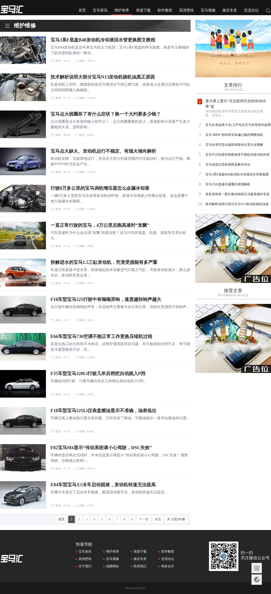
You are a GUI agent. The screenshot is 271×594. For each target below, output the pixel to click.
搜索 (268, 11)
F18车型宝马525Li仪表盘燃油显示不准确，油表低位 (103, 410)
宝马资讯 (100, 10)
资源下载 (143, 10)
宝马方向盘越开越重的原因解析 (227, 184)
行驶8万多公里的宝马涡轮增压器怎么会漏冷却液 (100, 188)
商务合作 (167, 566)
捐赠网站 (112, 566)
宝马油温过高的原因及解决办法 (227, 164)
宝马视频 (208, 10)
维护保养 (121, 10)
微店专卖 (229, 10)
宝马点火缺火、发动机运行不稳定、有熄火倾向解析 (103, 151)
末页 (158, 519)
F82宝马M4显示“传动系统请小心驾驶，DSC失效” (101, 447)
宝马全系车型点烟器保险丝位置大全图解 (234, 144)
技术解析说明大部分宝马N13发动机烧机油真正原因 (103, 76)
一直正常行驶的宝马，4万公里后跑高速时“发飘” (100, 225)
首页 (82, 10)
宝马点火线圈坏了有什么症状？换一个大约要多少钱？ (106, 113)
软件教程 (165, 10)
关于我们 (85, 566)
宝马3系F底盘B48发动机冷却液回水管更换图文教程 (103, 39)
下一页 (144, 519)
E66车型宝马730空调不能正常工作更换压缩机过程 (101, 336)
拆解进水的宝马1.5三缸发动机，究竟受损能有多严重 (104, 262)
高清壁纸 (186, 10)
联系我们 (140, 566)
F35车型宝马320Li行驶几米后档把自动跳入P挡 (98, 373)
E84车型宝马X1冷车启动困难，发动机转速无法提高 (103, 484)
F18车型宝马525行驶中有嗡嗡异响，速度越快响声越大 (106, 299)
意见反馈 (256, 579)
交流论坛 (251, 10)
